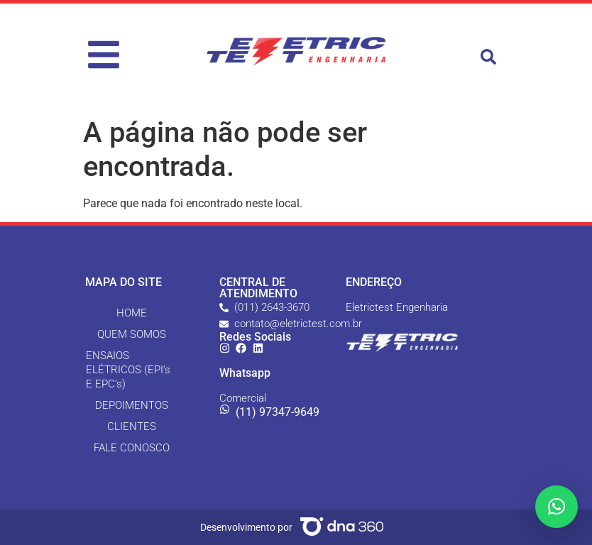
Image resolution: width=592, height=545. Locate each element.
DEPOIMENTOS (131, 405)
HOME (131, 313)
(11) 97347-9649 (277, 412)
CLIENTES (131, 426)
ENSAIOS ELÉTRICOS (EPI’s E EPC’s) (128, 369)
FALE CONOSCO (132, 447)
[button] (488, 57)
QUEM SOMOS (131, 334)
